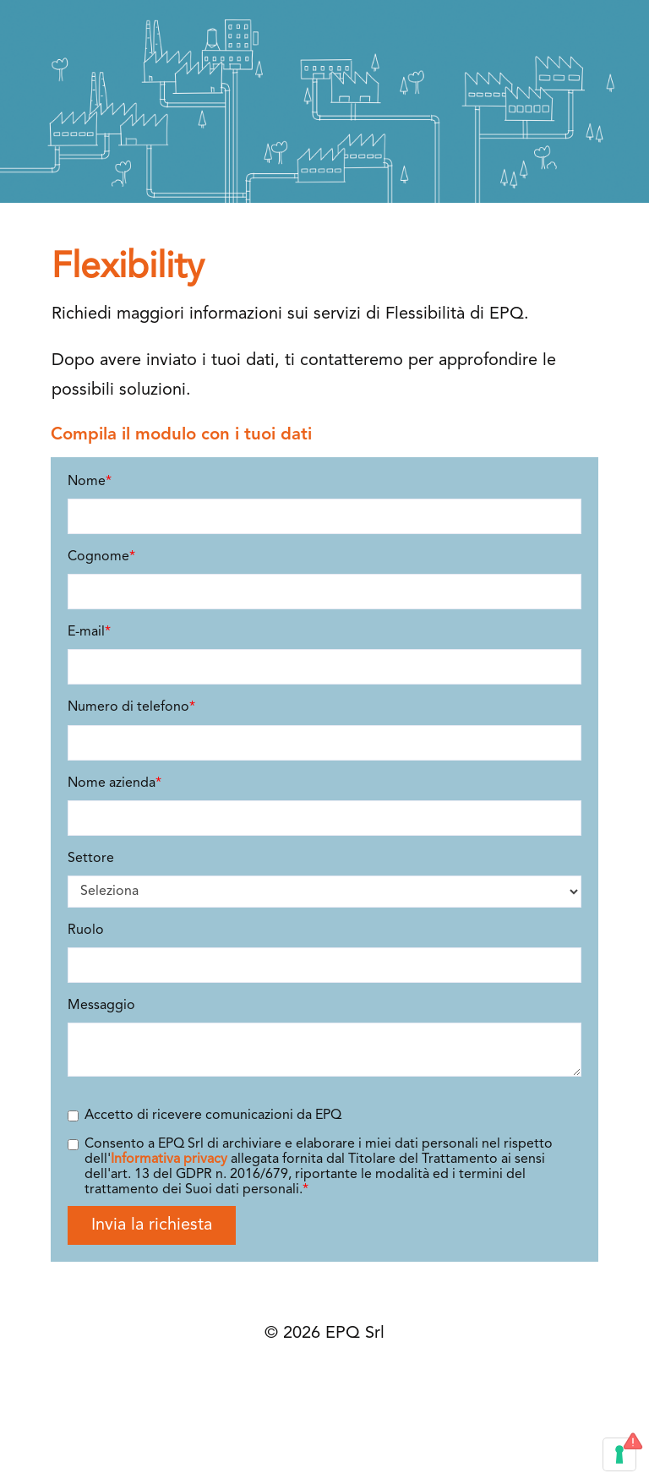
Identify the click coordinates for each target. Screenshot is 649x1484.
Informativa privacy (169, 1159)
